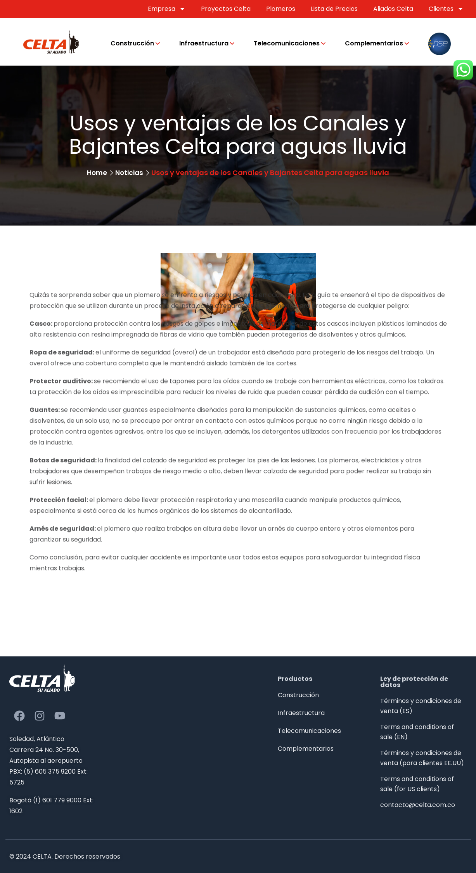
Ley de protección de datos (414, 681)
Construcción (132, 43)
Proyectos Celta (226, 8)
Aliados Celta (393, 8)
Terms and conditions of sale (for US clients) (417, 783)
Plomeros (280, 8)
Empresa (166, 9)
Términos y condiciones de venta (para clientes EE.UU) (422, 757)
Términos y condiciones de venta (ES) (420, 705)
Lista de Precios (334, 8)
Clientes (446, 9)
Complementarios (374, 43)
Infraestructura (203, 43)
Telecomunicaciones (287, 43)
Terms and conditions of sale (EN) (417, 731)
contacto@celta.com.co (417, 804)
